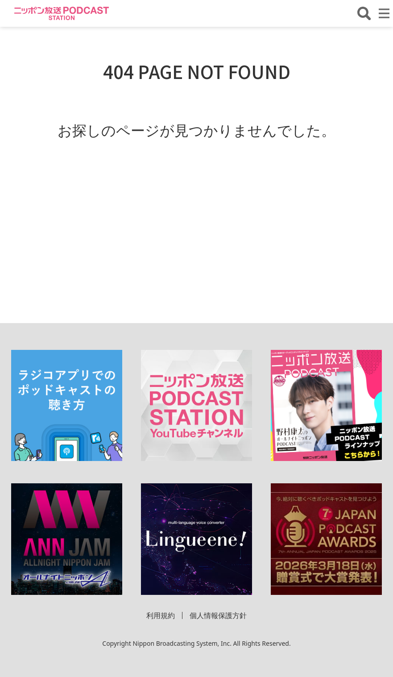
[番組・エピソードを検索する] (364, 13)
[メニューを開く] (384, 13)
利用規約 (160, 615)
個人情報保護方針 (218, 615)
